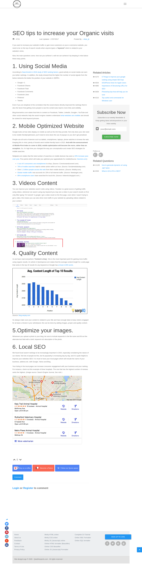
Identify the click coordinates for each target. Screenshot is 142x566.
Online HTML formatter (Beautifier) (57, 543)
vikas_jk (86, 39)
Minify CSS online (51, 538)
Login (15, 488)
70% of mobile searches (26, 167)
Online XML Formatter (83, 538)
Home (16, 535)
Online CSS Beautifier (53, 546)
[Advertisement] (111, 53)
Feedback (18, 540)
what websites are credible (70, 115)
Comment (17, 477)
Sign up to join (118, 537)
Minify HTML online (52, 535)
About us (17, 538)
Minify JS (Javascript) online (55, 540)
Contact (17, 543)
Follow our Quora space (67, 468)
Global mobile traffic (24, 172)
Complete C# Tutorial (82, 535)
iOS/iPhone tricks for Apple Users (114, 83)
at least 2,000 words (65, 265)
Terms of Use (19, 546)
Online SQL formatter (82, 540)
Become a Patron (43, 468)
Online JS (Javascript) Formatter (56, 549)
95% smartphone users (25, 175)
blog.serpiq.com (24, 315)
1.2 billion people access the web (33, 170)
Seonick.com (82, 159)
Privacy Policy (19, 549)
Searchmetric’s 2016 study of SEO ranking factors (40, 72)
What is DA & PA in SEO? (111, 171)
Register (28, 488)
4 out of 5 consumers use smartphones (31, 164)
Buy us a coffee (22, 468)
